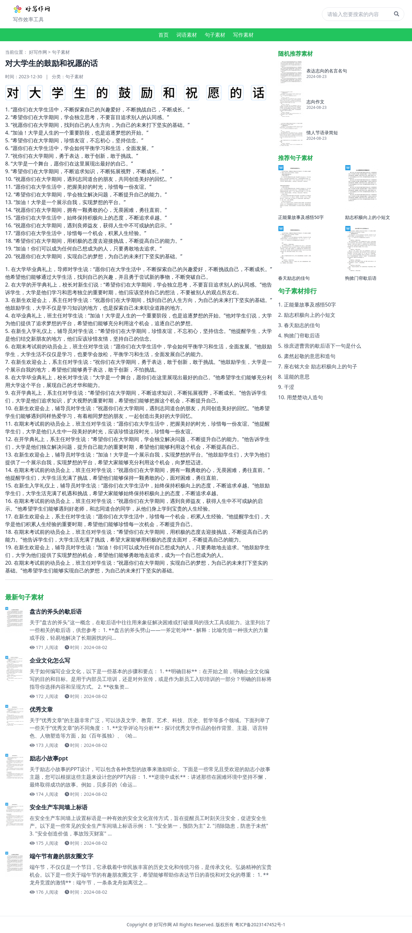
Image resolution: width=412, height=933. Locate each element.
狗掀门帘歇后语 (302, 335)
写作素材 (243, 34)
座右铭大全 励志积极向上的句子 (320, 366)
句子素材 (215, 34)
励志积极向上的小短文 (309, 314)
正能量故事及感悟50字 (310, 304)
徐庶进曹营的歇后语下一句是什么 (322, 345)
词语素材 (186, 34)
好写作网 (38, 52)
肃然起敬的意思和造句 (309, 356)
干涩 (289, 387)
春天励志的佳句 (302, 325)
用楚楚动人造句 (305, 397)
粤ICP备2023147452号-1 (260, 924)
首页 (163, 34)
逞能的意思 (297, 376)
